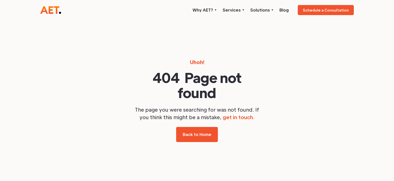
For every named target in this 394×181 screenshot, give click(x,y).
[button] (204, 10)
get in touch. (239, 117)
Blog (284, 10)
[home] (50, 10)
